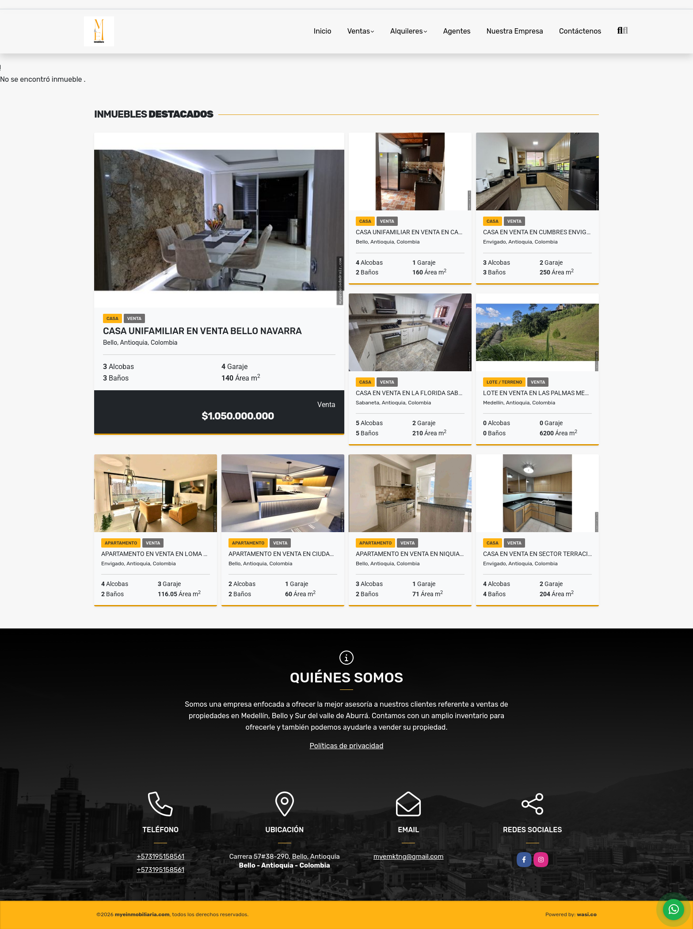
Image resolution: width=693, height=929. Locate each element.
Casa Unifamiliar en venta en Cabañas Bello (410, 232)
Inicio (322, 31)
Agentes (457, 31)
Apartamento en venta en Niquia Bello (410, 553)
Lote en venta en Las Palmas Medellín (537, 392)
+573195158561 (160, 856)
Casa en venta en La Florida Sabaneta (410, 392)
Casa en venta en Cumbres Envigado (537, 232)
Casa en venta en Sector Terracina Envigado (537, 553)
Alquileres (406, 31)
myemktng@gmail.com (408, 856)
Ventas (358, 31)
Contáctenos (580, 31)
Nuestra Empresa (515, 31)
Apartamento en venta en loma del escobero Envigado (155, 553)
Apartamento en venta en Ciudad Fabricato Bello (282, 553)
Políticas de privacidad (347, 746)
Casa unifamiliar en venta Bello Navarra (202, 331)
